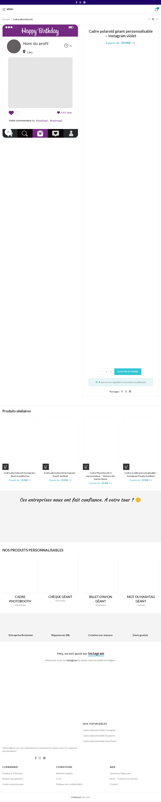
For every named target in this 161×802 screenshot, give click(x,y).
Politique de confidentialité (69, 784)
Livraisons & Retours (12, 773)
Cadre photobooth (23, 19)
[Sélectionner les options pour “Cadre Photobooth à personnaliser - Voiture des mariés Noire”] (86, 467)
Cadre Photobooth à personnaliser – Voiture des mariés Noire (100, 475)
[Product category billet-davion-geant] (100, 582)
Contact (114, 784)
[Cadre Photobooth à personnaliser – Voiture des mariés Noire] (100, 443)
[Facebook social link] (76, 2)
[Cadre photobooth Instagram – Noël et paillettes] (20, 443)
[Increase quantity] (111, 371)
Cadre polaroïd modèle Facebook (99, 735)
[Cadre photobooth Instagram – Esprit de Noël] (60, 443)
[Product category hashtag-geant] (141, 582)
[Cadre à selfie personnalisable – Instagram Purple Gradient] (141, 443)
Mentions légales (64, 773)
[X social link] (80, 2)
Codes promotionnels (13, 784)
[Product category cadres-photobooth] (20, 582)
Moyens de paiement (12, 778)
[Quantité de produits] (106, 371)
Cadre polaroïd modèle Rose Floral (99, 741)
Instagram (72, 660)
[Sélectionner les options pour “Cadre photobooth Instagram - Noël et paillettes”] (5, 467)
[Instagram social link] (40, 758)
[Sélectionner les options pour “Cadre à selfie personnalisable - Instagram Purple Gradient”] (126, 467)
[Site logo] (80, 9)
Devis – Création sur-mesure (124, 778)
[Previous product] (149, 19)
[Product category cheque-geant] (60, 580)
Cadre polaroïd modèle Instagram (99, 730)
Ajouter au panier (127, 371)
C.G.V (59, 778)
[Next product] (157, 19)
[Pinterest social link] (84, 2)
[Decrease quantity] (102, 371)
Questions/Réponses (120, 773)
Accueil (6, 19)
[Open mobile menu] (8, 9)
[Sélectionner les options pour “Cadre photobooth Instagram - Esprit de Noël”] (46, 467)
